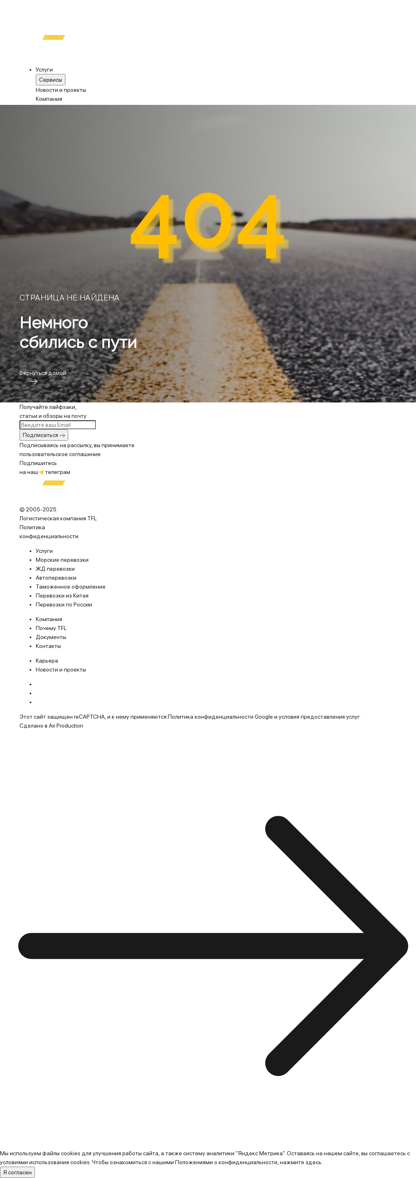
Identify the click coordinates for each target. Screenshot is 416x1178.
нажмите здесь (300, 1162)
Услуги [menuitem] (44, 69)
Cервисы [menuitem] (50, 79)
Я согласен (17, 1172)
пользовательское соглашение (60, 454)
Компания (49, 99)
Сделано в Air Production (51, 725)
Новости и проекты (61, 90)
